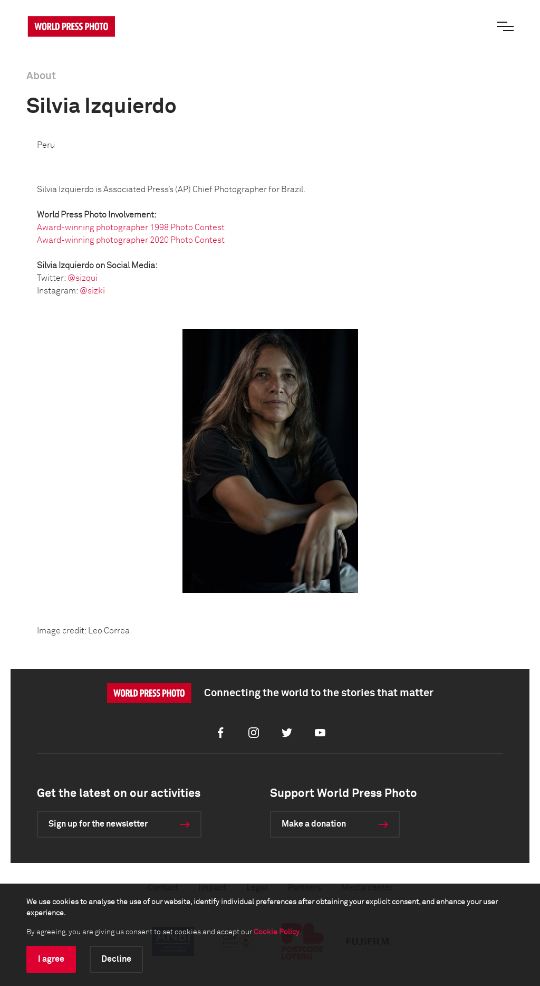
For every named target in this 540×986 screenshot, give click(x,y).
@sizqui (83, 278)
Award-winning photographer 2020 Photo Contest (131, 240)
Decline (116, 959)
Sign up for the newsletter (98, 824)
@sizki (92, 291)
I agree (51, 959)
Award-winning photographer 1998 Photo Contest (131, 227)
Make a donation (314, 824)
